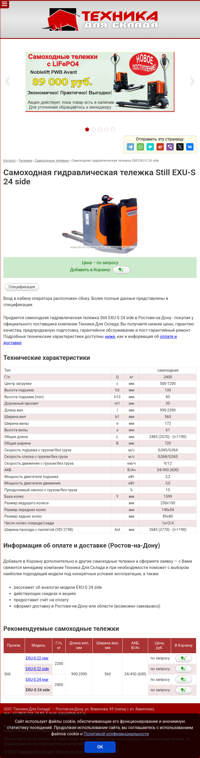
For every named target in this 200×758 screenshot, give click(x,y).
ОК (100, 747)
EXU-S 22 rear (37, 658)
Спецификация (22, 287)
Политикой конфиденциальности (116, 733)
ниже (110, 336)
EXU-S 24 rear (37, 679)
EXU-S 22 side (37, 669)
